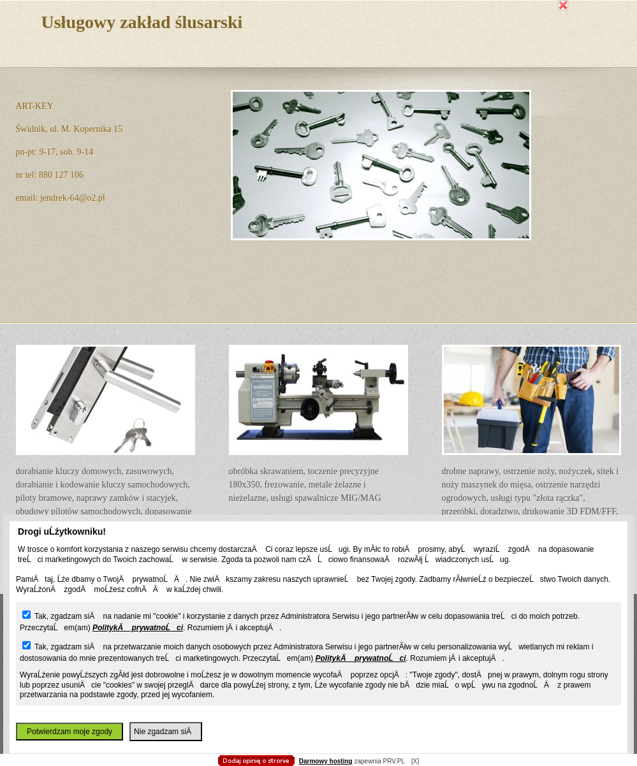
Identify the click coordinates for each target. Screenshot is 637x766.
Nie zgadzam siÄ (166, 731)
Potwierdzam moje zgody (69, 731)
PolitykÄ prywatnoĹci (137, 627)
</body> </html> (319, 63)
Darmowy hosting (326, 761)
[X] (415, 761)
